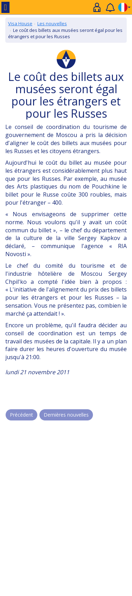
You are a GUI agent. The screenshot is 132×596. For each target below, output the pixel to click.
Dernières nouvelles (66, 414)
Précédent (21, 414)
